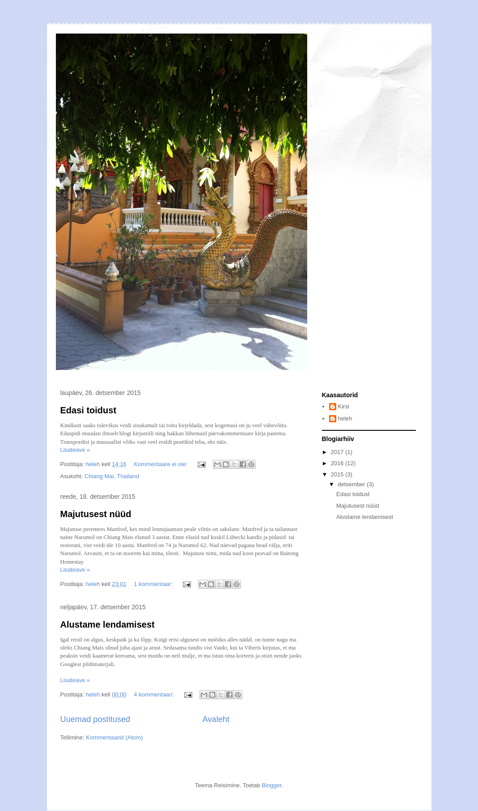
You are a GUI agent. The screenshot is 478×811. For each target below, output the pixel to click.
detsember (352, 484)
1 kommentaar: (154, 584)
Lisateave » (75, 449)
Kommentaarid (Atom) (114, 737)
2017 (338, 452)
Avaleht (216, 719)
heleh (345, 418)
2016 (338, 463)
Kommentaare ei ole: (161, 464)
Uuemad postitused (95, 719)
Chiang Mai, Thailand (112, 476)
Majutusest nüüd (95, 514)
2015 (338, 474)
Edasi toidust (88, 410)
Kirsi (343, 406)
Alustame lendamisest (107, 624)
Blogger (271, 785)
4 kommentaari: (154, 694)
